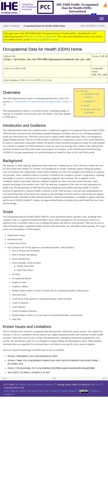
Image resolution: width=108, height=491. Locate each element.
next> (102, 25)
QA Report (32, 390)
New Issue (43, 390)
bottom (93, 25)
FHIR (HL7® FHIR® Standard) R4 (40, 36)
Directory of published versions (44, 39)
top (54, 377)
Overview (83, 90)
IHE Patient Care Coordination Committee (34, 383)
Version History (68, 390)
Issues (55, 390)
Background (89, 100)
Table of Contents (18, 390)
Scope (87, 104)
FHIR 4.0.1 (95, 383)
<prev (83, 25)
